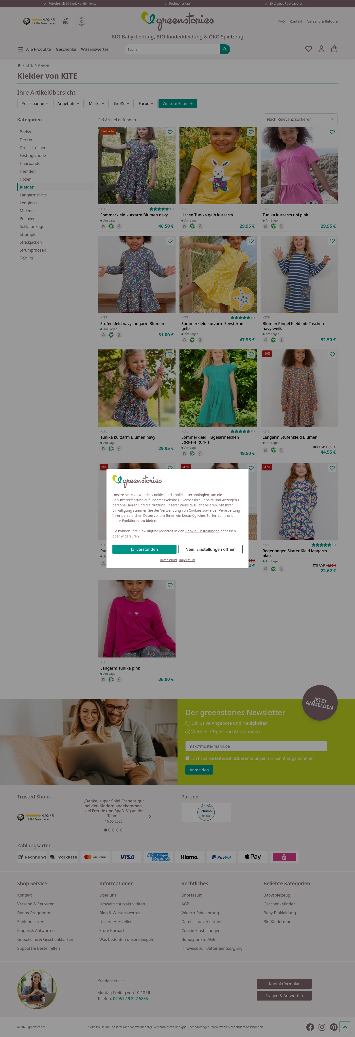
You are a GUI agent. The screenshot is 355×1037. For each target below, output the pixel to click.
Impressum (187, 560)
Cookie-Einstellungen (202, 531)
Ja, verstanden (144, 549)
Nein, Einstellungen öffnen (210, 549)
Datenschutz (168, 560)
